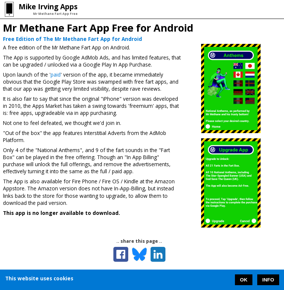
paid (56, 74)
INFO (268, 280)
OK (244, 280)
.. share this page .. (139, 241)
